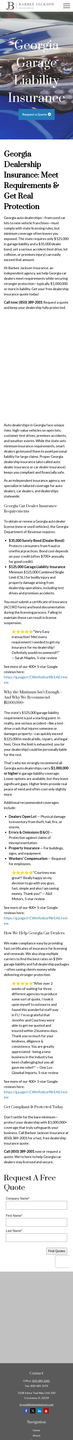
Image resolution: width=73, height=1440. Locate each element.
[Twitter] (32, 1410)
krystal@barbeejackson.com (37, 1404)
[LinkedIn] (39, 1410)
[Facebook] (26, 1410)
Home (36, 1430)
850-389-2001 (41, 1380)
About (36, 1435)
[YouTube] (46, 1410)
